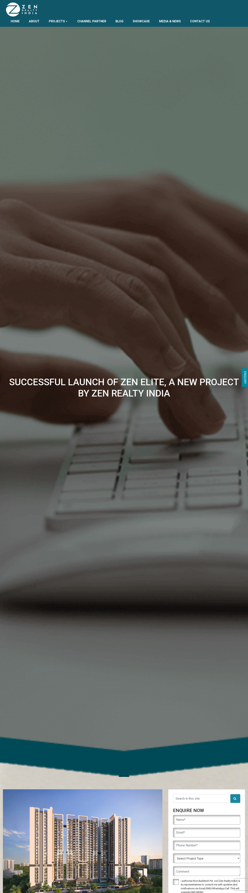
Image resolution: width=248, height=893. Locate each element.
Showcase (141, 21)
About (34, 21)
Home (15, 21)
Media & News (170, 21)
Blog (119, 21)
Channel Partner (91, 21)
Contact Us (200, 21)
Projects (58, 21)
